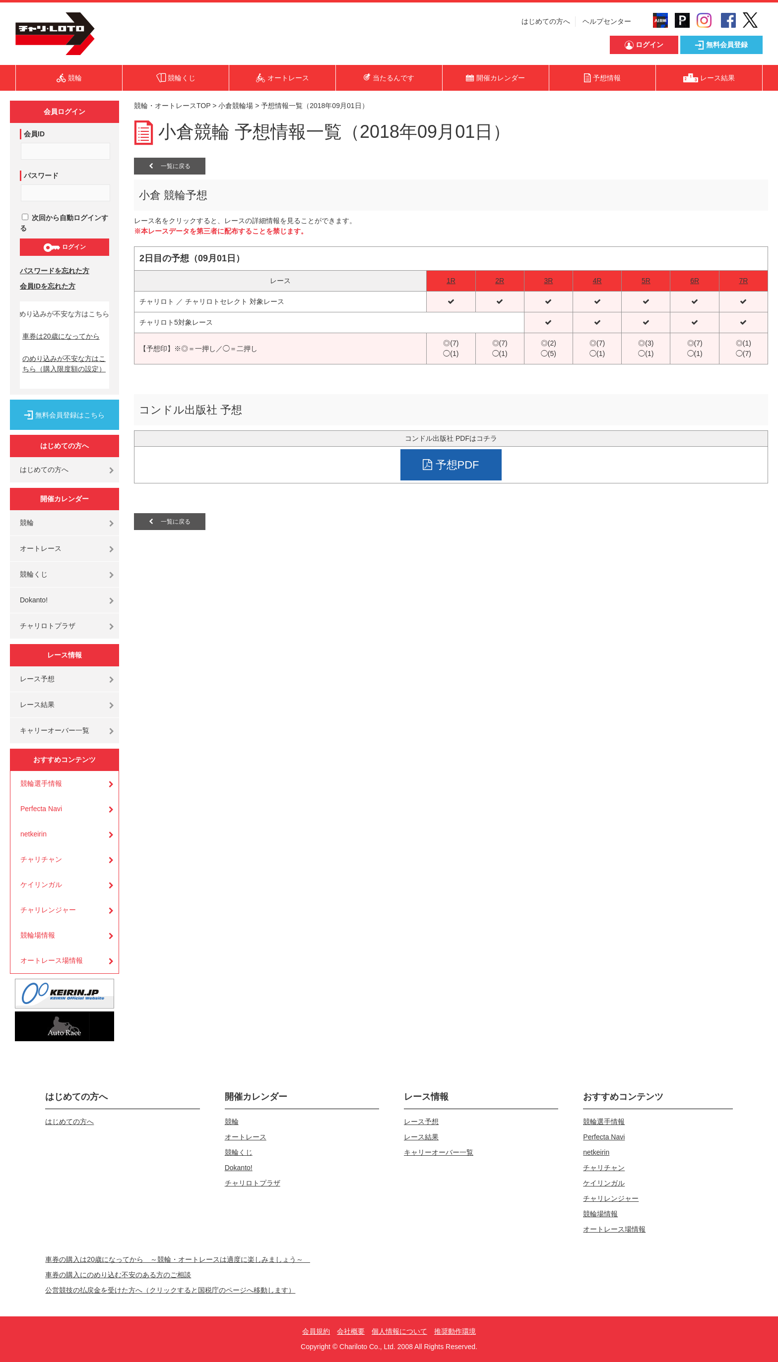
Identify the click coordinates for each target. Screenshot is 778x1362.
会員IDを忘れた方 (47, 286)
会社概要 (351, 1331)
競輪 (27, 523)
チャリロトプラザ (47, 626)
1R (451, 281)
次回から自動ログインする (64, 223)
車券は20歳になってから (61, 336)
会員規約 (316, 1331)
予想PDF (451, 465)
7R (743, 281)
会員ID (34, 134)
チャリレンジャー (48, 910)
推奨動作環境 (455, 1331)
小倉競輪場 (235, 106)
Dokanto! (34, 600)
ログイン (64, 247)
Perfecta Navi (41, 809)
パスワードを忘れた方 (54, 271)
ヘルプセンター (607, 21)
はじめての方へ (545, 21)
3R (548, 281)
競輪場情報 (37, 935)
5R (646, 281)
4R (597, 281)
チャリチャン (41, 859)
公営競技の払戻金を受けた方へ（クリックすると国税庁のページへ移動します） (170, 1290)
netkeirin (33, 834)
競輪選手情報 (41, 783)
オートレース (41, 548)
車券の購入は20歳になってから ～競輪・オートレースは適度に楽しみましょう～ (177, 1259)
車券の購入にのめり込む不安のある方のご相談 (118, 1275)
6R (694, 281)
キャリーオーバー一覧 (54, 730)
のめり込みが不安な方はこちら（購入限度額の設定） (64, 364)
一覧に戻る (170, 166)
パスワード (41, 175)
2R (499, 281)
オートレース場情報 (51, 960)
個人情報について (399, 1331)
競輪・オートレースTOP (172, 106)
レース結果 (37, 705)
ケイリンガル (41, 884)
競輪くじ (34, 574)
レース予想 (37, 679)
